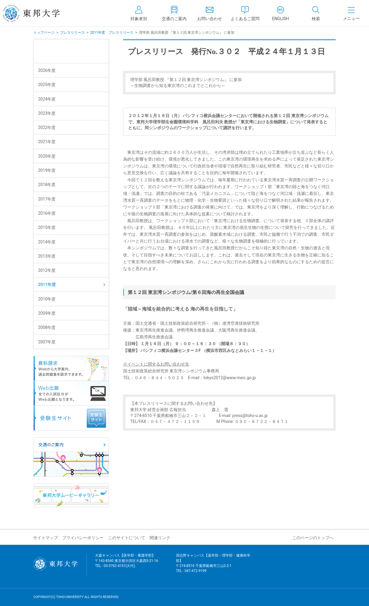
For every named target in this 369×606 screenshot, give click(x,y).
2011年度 (47, 284)
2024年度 (46, 99)
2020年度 (46, 156)
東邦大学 (37, 13)
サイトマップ (45, 537)
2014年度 (46, 242)
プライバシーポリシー (83, 537)
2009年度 (46, 313)
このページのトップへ (313, 537)
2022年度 (46, 127)
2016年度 (46, 213)
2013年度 (46, 256)
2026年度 (46, 70)
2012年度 (46, 270)
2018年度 (46, 184)
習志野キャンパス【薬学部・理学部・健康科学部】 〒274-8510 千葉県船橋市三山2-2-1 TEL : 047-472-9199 (213, 566)
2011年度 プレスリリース (111, 32)
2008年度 (46, 327)
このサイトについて (126, 537)
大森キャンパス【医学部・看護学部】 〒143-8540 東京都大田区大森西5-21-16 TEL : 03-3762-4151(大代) (126, 564)
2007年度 (46, 342)
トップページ (44, 32)
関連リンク (160, 537)
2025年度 (46, 84)
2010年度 (46, 299)
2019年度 (46, 170)
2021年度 (46, 141)
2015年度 (46, 227)
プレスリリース (72, 32)
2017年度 (46, 199)
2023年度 (46, 113)
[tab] (316, 13)
